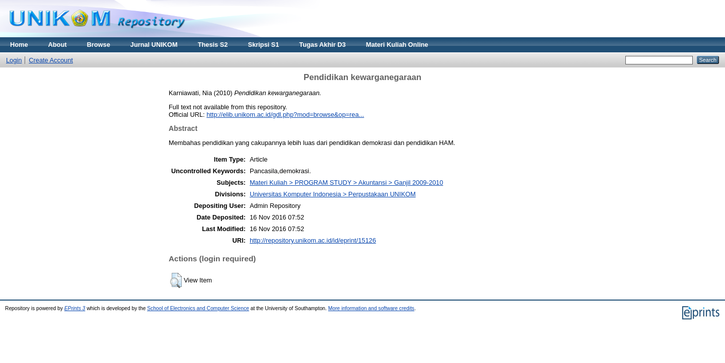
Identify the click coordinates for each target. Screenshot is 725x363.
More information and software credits (371, 308)
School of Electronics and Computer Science (198, 308)
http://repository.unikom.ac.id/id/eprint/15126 (313, 240)
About (57, 44)
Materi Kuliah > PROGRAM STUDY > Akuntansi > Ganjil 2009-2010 (346, 182)
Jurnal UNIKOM (154, 44)
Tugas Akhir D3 (322, 44)
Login (14, 60)
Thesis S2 (213, 44)
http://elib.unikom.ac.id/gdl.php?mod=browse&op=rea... (285, 114)
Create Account (51, 60)
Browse (98, 44)
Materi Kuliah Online (397, 44)
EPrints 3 (75, 308)
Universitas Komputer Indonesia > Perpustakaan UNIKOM (333, 194)
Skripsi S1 (263, 44)
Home (19, 44)
